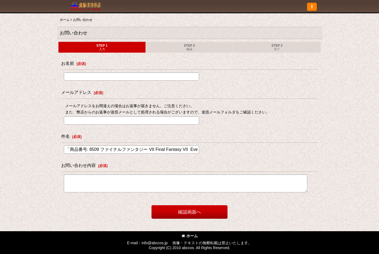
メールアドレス (76, 92)
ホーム (190, 236)
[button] (312, 7)
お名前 (67, 63)
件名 (65, 136)
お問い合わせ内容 (78, 165)
